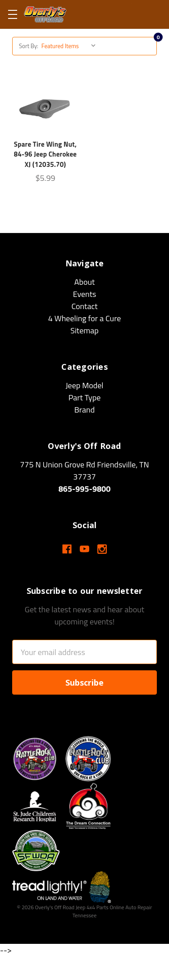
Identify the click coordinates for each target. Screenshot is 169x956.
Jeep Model (84, 385)
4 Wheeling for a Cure (84, 318)
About (84, 282)
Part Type (85, 397)
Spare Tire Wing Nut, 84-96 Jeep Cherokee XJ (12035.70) (45, 154)
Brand (84, 410)
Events (84, 294)
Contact (84, 306)
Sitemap (84, 330)
